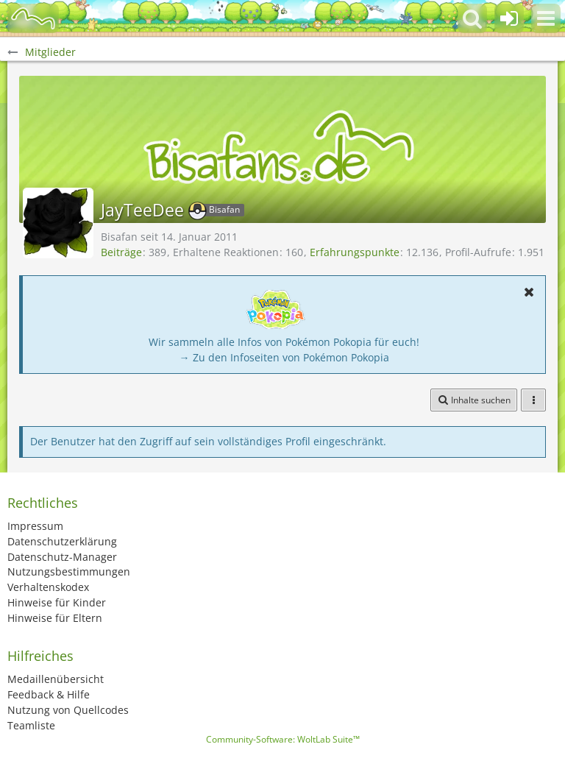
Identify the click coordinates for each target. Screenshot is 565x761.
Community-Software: (283, 739)
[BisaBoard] (33, 18)
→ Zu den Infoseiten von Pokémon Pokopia (284, 357)
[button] (546, 18)
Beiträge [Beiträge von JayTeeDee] (121, 252)
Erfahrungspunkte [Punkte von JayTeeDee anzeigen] (354, 252)
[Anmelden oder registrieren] (509, 18)
